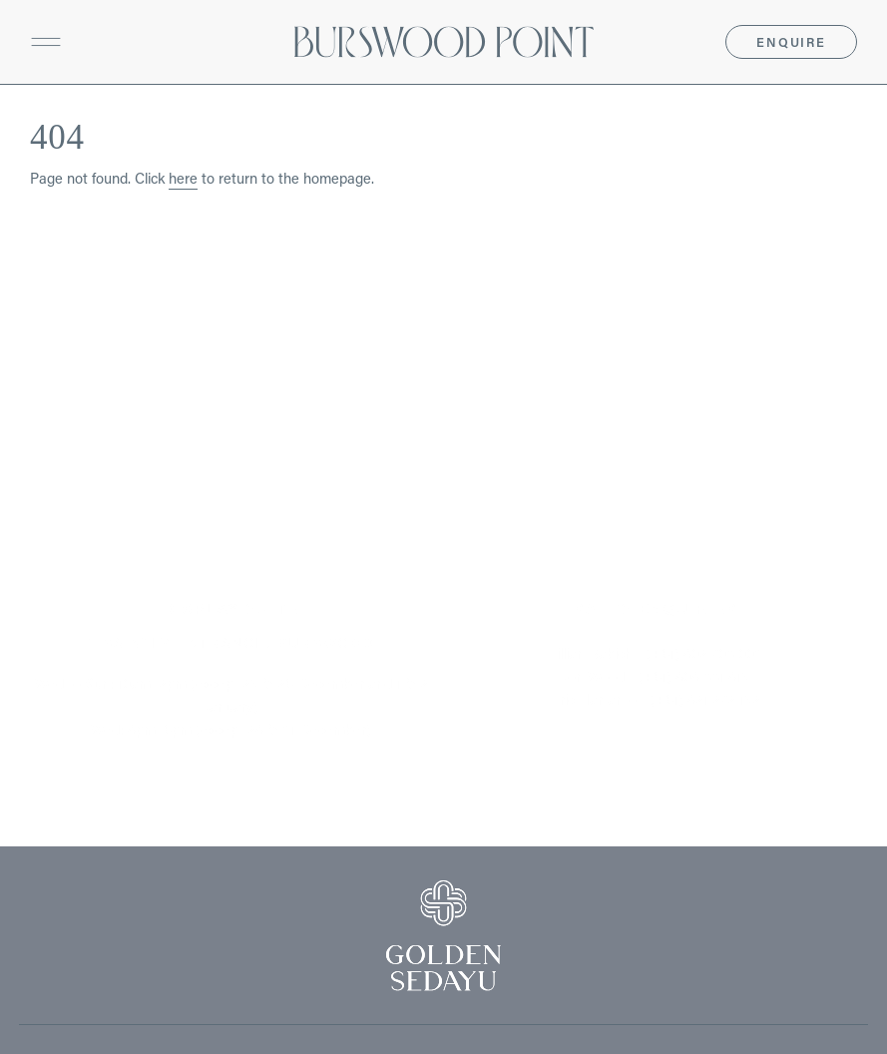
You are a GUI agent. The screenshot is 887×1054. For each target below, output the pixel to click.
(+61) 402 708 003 (704, 653)
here (183, 178)
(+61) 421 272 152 (705, 699)
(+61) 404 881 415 (694, 676)
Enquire (791, 42)
